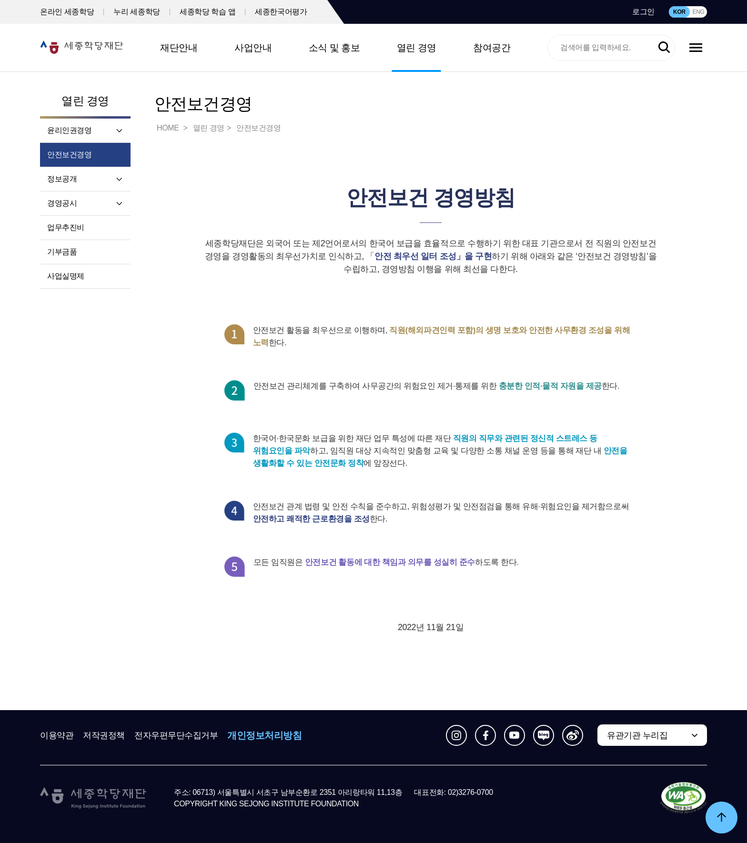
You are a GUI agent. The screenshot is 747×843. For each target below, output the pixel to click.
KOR (679, 12)
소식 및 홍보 (334, 47)
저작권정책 (104, 735)
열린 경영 (416, 47)
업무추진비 (65, 227)
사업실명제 (65, 276)
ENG (698, 12)
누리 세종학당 (136, 12)
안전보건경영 (69, 155)
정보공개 (62, 179)
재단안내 (178, 47)
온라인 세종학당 (67, 12)
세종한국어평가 (281, 12)
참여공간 (491, 47)
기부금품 (62, 252)
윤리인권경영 (69, 130)
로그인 (643, 12)
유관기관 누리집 (637, 735)
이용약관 (56, 735)
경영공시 (62, 203)
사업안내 (253, 47)
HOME (169, 128)
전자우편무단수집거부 (176, 735)
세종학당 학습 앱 (207, 12)
